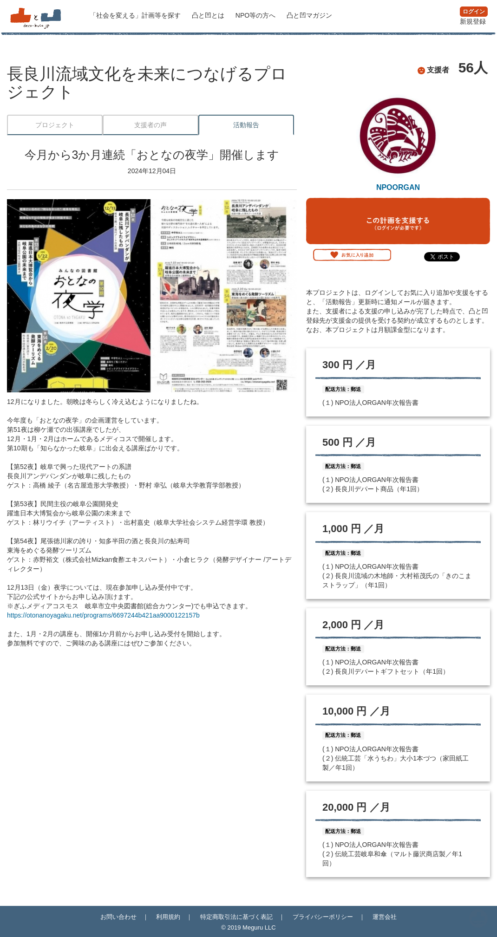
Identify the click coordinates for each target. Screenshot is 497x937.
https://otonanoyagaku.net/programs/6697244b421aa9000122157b (103, 615)
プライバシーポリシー (323, 916)
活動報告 (246, 125)
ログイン (474, 11)
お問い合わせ (118, 916)
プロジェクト (54, 125)
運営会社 (385, 916)
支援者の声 (150, 125)
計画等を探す (136, 15)
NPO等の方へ (256, 15)
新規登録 (473, 21)
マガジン (309, 15)
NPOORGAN (398, 187)
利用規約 (168, 916)
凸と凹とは (209, 15)
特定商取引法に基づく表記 (236, 916)
